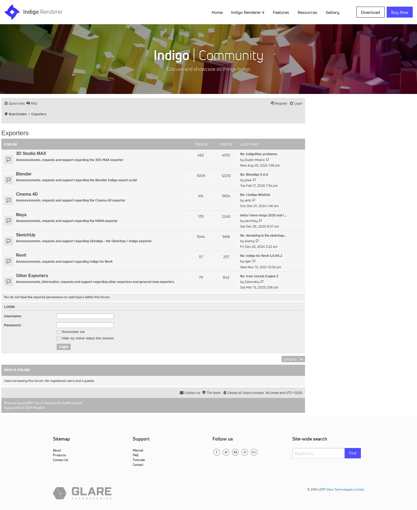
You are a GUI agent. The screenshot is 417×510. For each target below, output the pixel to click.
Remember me (71, 332)
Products (59, 455)
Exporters (15, 133)
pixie (248, 180)
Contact (138, 464)
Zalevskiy (252, 281)
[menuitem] (31, 103)
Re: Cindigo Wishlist (255, 194)
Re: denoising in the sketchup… (263, 235)
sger (248, 261)
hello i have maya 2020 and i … (263, 215)
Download (370, 12)
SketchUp (25, 235)
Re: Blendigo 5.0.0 (254, 174)
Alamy (250, 241)
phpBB (27, 403)
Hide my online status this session (85, 338)
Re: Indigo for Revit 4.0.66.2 (261, 255)
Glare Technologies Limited (345, 489)
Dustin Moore (255, 160)
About (57, 450)
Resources (307, 12)
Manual (138, 450)
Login (9, 307)
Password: (13, 325)
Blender (24, 174)
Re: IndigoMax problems (258, 154)
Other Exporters (32, 275)
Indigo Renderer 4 (247, 12)
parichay (251, 221)
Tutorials (139, 460)
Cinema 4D (27, 194)
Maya (21, 214)
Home (217, 12)
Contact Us (60, 460)
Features (281, 12)
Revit (21, 255)
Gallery (332, 12)
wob (248, 200)
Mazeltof (39, 407)
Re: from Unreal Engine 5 (259, 276)
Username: (13, 316)
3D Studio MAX (31, 153)
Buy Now (399, 12)
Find (352, 453)
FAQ (135, 455)
